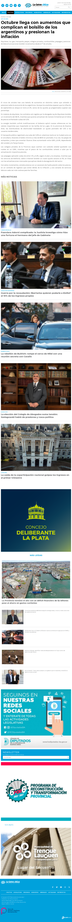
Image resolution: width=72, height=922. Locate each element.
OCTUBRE (68, 91)
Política (10, 12)
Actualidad (56, 12)
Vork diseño (9, 825)
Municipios (38, 12)
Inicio (4, 12)
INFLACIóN (57, 91)
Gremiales (46, 12)
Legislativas (19, 12)
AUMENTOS (63, 91)
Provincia (28, 12)
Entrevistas (66, 12)
